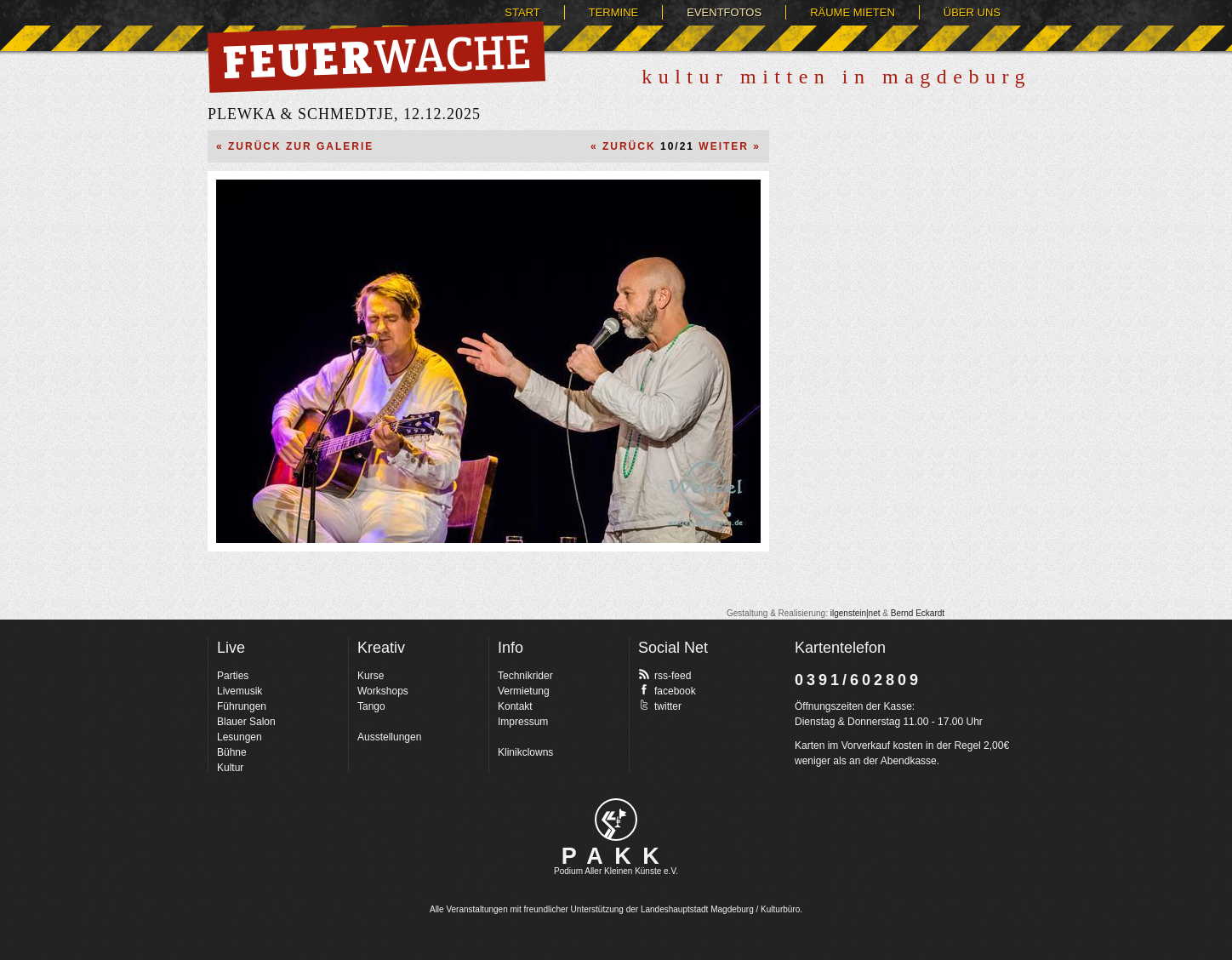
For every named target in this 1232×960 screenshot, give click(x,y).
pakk (616, 819)
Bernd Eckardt (917, 613)
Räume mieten (852, 12)
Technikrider (525, 676)
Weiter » (730, 146)
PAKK (616, 856)
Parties (232, 676)
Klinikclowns (525, 752)
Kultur (230, 768)
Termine (614, 12)
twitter (660, 705)
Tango (371, 706)
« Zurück (623, 146)
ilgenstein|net (855, 613)
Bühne (232, 752)
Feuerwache (376, 57)
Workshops (382, 691)
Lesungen (239, 737)
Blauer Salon (246, 722)
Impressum (523, 722)
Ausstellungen (389, 737)
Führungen (241, 706)
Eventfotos (724, 12)
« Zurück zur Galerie (295, 146)
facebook (667, 690)
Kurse (370, 676)
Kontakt (515, 706)
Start (522, 12)
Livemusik (239, 691)
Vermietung (524, 691)
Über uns (972, 12)
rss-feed (664, 675)
